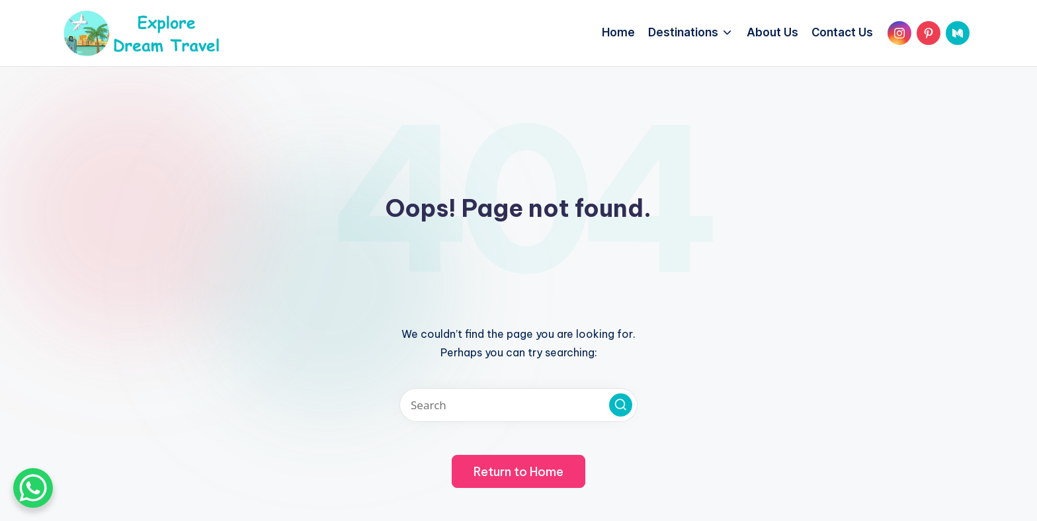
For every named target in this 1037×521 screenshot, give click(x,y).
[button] (620, 405)
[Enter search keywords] (518, 405)
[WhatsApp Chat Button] (33, 488)
